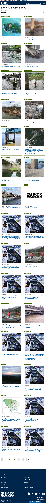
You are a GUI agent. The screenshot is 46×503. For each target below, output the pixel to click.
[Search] (40, 3)
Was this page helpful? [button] (35, 501)
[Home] (4, 4)
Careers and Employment (29, 484)
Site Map (3, 479)
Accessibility (4, 474)
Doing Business (4, 487)
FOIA (25, 474)
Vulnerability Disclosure (6, 484)
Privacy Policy (27, 477)
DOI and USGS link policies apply (31, 479)
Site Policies (3, 477)
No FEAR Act (4, 482)
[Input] (33, 3)
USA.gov (26, 482)
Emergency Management (29, 487)
